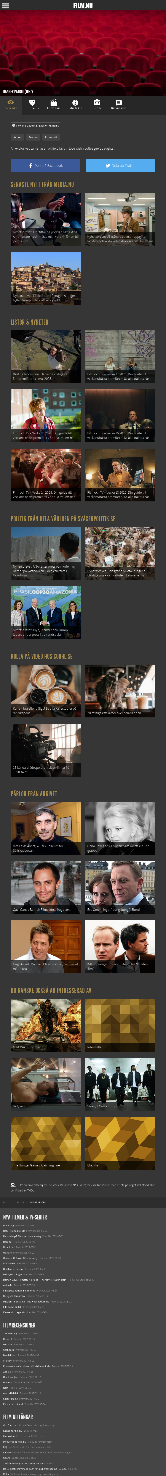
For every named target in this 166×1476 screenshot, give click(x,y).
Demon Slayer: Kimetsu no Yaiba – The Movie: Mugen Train (34, 1252)
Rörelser (7, 1214)
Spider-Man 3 (10, 1371)
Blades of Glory (11, 1354)
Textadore (8, 1457)
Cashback (8, 1322)
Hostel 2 (7, 1311)
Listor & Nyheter (30, 318)
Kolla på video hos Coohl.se (42, 643)
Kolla (6, 1446)
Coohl (6, 1430)
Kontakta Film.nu (12, 1403)
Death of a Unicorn (13, 1241)
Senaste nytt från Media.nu (42, 184)
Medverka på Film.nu (14, 1413)
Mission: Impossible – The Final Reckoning (26, 1273)
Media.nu (8, 1462)
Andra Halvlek (10, 1365)
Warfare (7, 1224)
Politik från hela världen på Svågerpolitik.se (63, 510)
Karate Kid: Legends (14, 1284)
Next (5, 1360)
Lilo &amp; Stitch (12, 1279)
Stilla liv (7, 1333)
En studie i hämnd (13, 1376)
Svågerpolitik (10, 1468)
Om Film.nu (9, 1397)
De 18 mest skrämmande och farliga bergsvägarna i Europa (35, 1441)
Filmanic (8, 1424)
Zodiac (7, 1343)
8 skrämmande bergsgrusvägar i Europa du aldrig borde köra (36, 1451)
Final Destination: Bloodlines (19, 1263)
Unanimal (8, 1219)
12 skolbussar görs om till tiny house (23, 1435)
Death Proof (9, 1327)
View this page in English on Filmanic (35, 125)
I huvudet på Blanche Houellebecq (22, 1208)
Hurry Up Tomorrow (14, 1268)
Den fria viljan (10, 1349)
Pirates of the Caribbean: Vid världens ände (26, 1338)
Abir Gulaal (9, 1235)
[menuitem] (7, 1175)
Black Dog (8, 1197)
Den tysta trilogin (12, 1246)
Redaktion (9, 1408)
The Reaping (10, 1305)
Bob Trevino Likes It (14, 1203)
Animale (7, 1257)
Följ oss (7, 1419)
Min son (7, 1316)
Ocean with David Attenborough (20, 1230)
